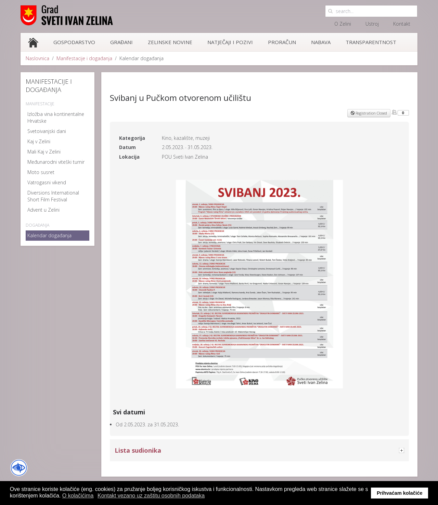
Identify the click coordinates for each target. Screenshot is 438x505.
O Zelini (342, 24)
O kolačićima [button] (78, 496)
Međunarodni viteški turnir (56, 162)
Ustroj (372, 24)
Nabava (321, 42)
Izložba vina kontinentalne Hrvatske (55, 117)
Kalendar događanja (49, 235)
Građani (121, 42)
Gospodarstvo (74, 42)
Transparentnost (371, 42)
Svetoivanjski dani (46, 131)
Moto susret (40, 172)
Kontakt (401, 24)
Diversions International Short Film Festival (53, 196)
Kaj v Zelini (38, 141)
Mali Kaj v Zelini (44, 151)
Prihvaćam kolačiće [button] (400, 493)
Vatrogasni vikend (46, 182)
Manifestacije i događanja (84, 58)
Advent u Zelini (43, 210)
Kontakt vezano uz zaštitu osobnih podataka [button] (151, 496)
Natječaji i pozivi (230, 42)
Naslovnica (37, 58)
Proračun (282, 42)
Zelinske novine (170, 42)
